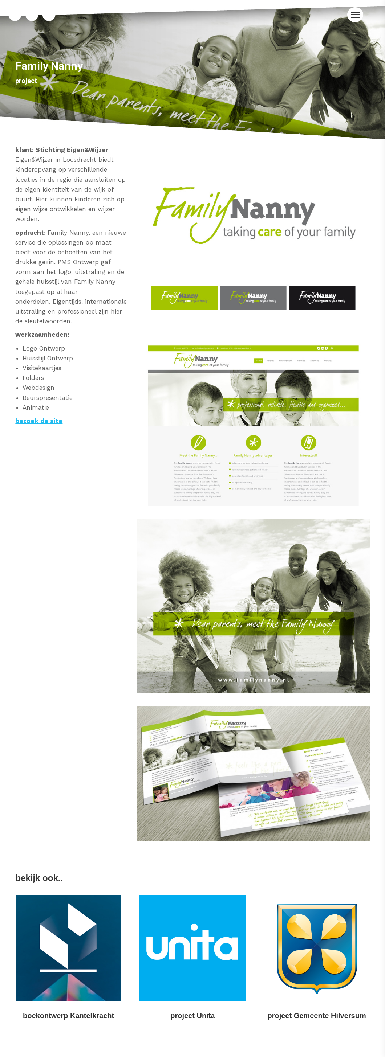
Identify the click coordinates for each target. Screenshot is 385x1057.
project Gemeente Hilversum (316, 1016)
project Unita (192, 1016)
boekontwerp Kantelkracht (68, 1016)
